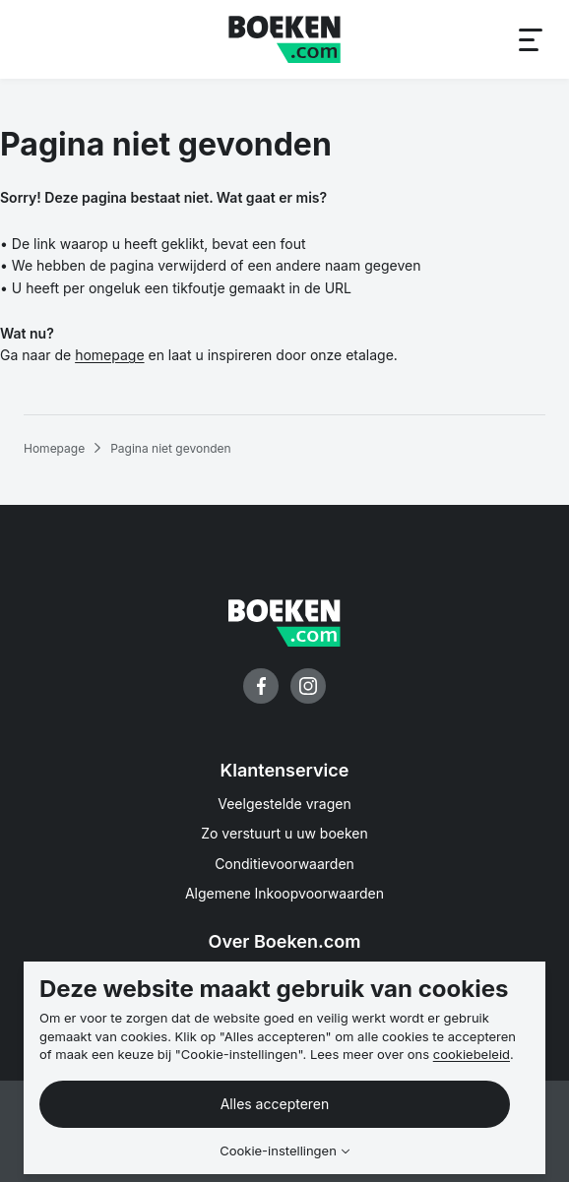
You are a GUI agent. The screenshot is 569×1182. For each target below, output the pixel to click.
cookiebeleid (471, 1054)
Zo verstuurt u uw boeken (284, 833)
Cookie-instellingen (278, 1151)
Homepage (54, 448)
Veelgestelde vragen (284, 803)
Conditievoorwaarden (284, 863)
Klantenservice (285, 770)
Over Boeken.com (285, 941)
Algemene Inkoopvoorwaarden (284, 893)
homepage (109, 354)
